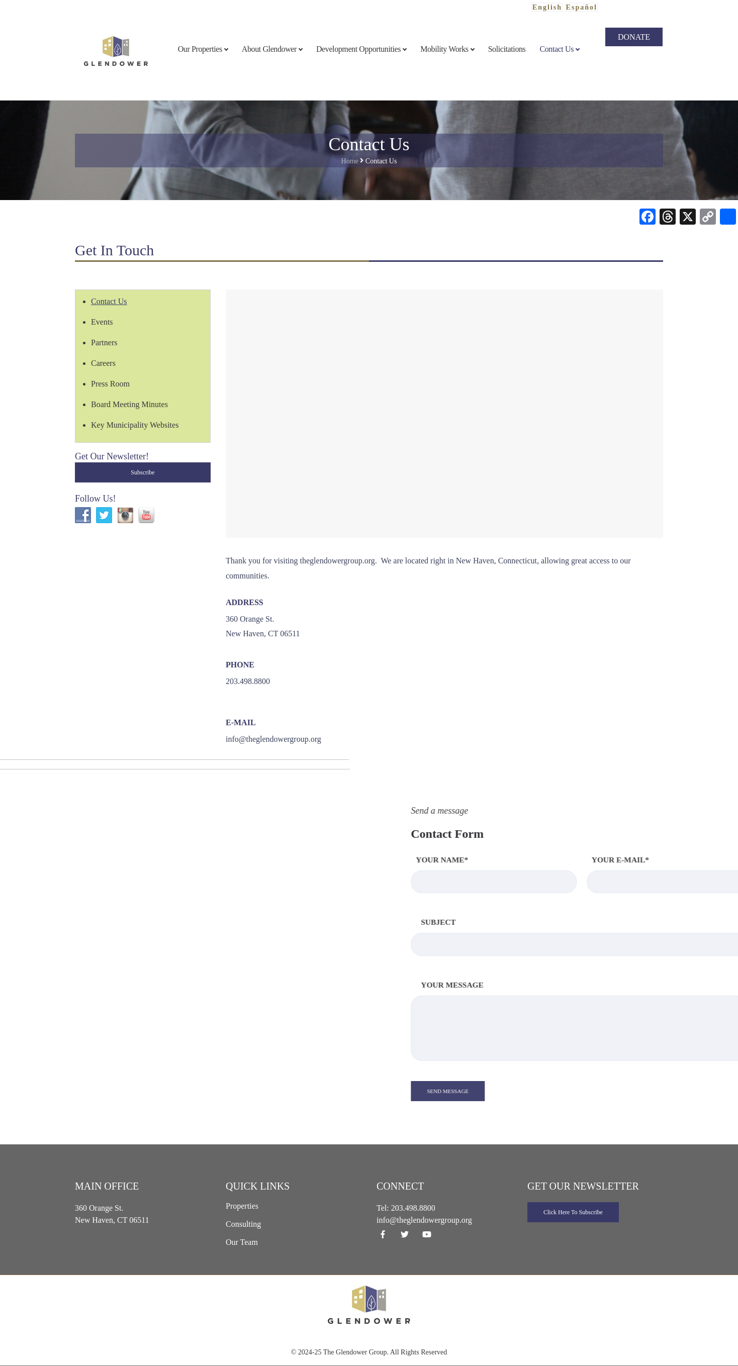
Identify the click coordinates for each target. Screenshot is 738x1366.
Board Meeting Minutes (129, 404)
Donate (634, 37)
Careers (103, 363)
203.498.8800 (413, 1208)
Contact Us (109, 301)
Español (581, 7)
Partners (104, 342)
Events (102, 322)
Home (349, 161)
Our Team (242, 1242)
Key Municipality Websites (134, 425)
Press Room (110, 383)
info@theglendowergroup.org (273, 739)
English (547, 7)
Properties (242, 1206)
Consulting (243, 1224)
